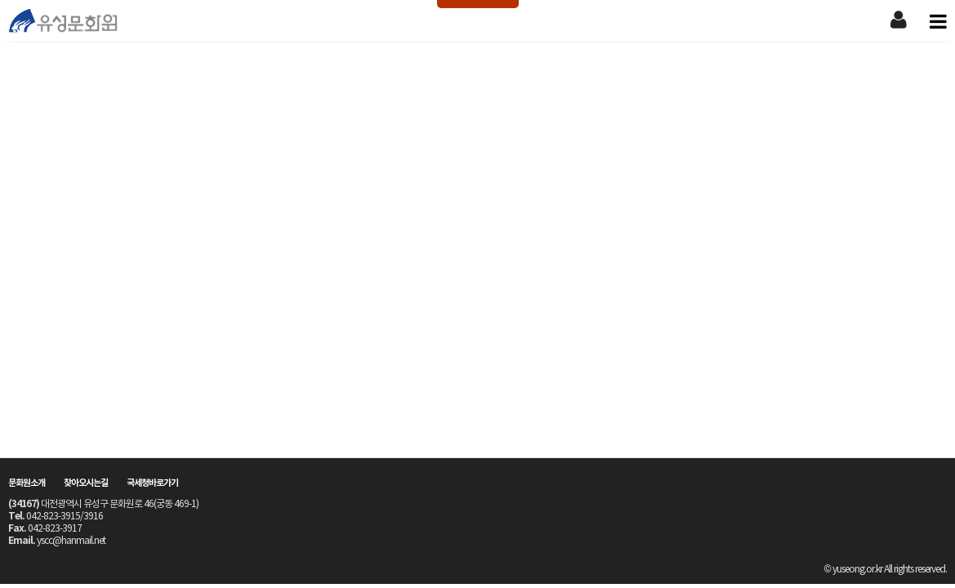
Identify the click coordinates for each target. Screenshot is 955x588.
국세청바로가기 (152, 483)
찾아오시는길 (86, 483)
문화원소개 (26, 483)
